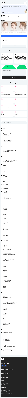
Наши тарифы (3, 387)
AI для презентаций (4, 377)
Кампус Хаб (3, 384)
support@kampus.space (5, 363)
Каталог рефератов (4, 383)
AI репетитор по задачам (5, 372)
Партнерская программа (5, 390)
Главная (2, 380)
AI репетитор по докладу (5, 373)
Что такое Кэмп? (4, 391)
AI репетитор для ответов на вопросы (7, 369)
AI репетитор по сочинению (5, 376)
